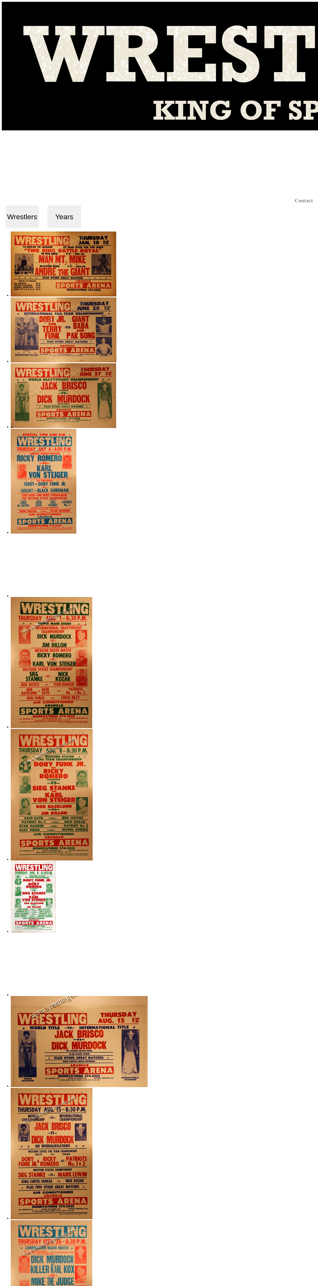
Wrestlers (22, 217)
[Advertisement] (159, 164)
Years (64, 217)
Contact (304, 200)
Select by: (20, 201)
